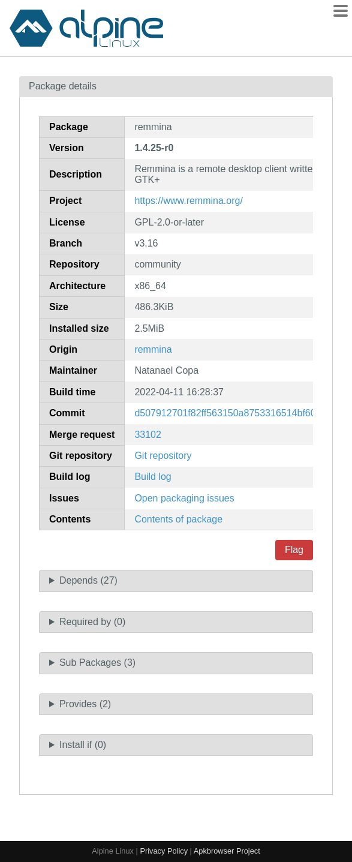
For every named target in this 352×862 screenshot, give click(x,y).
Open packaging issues (184, 498)
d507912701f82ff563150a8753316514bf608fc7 (233, 413)
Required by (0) (92, 622)
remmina (153, 349)
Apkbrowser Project (227, 850)
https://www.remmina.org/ (188, 201)
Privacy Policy (164, 850)
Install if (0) (82, 745)
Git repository (162, 455)
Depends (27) (88, 580)
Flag (294, 550)
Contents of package (178, 519)
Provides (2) (85, 704)
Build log (152, 476)
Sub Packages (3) (97, 662)
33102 (147, 435)
